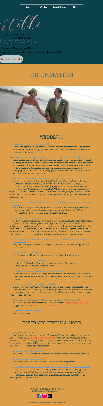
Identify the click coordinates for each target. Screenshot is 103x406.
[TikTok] (50, 396)
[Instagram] (44, 396)
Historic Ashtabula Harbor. (44, 305)
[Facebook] (39, 396)
